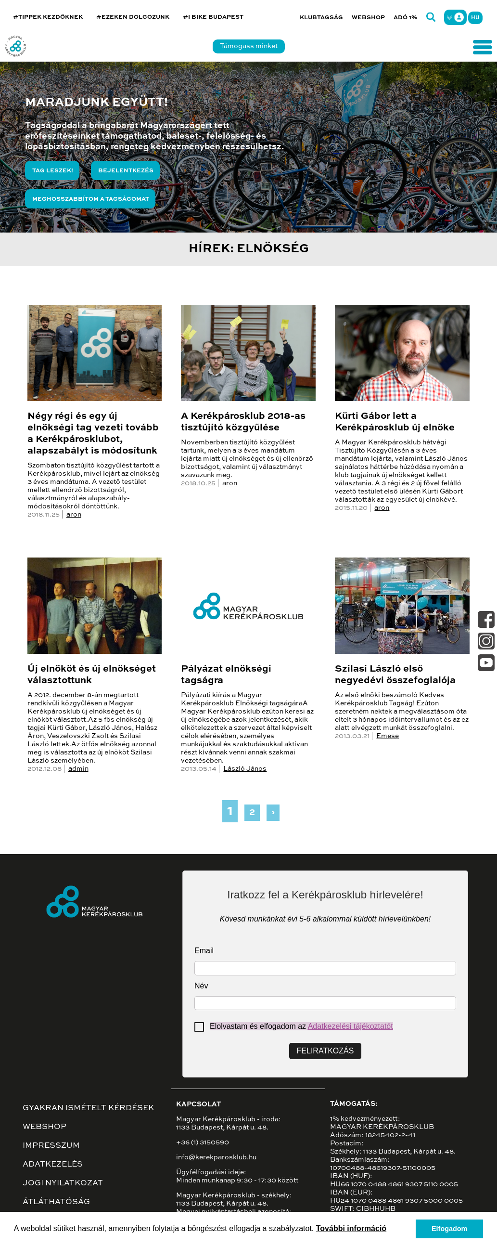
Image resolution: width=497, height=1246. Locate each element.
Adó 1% (406, 18)
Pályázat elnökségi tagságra (226, 675)
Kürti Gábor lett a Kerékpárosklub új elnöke (395, 422)
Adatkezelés (53, 1164)
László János (245, 769)
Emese (387, 736)
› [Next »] (273, 813)
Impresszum (51, 1146)
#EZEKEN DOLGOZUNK (132, 17)
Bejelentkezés (125, 171)
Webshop (368, 18)
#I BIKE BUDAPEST (213, 17)
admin (78, 769)
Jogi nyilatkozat (63, 1183)
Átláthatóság (56, 1202)
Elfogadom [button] (449, 1229)
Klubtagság (321, 18)
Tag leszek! (52, 171)
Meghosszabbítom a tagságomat (90, 199)
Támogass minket (249, 46)
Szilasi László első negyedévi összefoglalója (395, 675)
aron (73, 514)
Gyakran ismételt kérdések (88, 1108)
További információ (351, 1228)
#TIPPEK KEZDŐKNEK (48, 17)
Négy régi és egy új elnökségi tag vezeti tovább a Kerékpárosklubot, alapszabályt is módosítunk (93, 434)
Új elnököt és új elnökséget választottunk (91, 675)
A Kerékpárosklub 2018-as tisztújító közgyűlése (243, 422)
